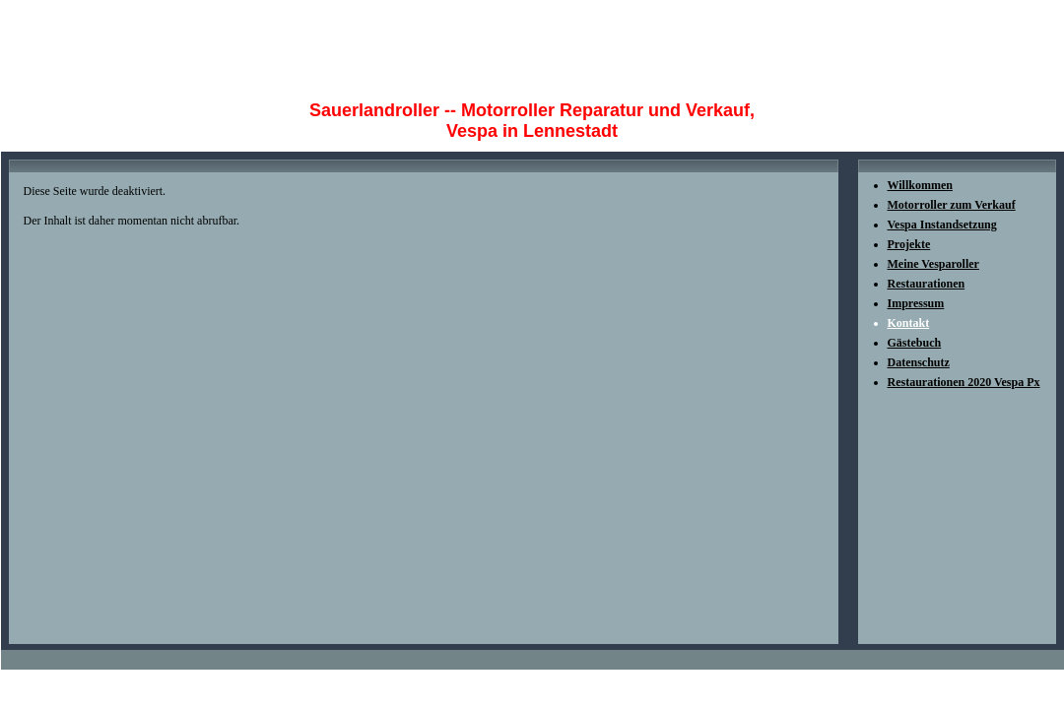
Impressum (916, 303)
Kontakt (909, 323)
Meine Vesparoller (933, 264)
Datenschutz (919, 362)
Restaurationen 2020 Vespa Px (964, 382)
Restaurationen (926, 283)
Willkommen (920, 185)
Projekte (909, 244)
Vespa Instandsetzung (942, 224)
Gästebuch (915, 343)
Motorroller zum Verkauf (952, 205)
